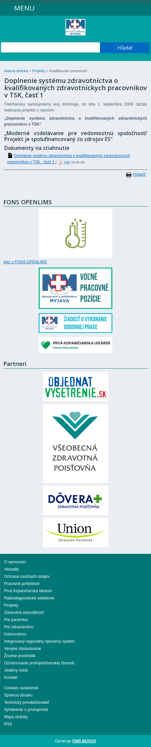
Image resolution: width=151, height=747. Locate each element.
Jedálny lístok (16, 670)
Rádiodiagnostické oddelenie (29, 598)
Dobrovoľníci (15, 634)
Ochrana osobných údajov (27, 576)
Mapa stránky (16, 717)
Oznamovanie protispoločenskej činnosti (39, 663)
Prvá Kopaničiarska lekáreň (28, 591)
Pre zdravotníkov (19, 627)
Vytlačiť (139, 174)
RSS (8, 724)
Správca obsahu (18, 695)
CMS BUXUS (84, 741)
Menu (24, 7)
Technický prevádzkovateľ (26, 702)
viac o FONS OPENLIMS (25, 262)
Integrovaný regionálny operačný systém (39, 641)
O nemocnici (15, 562)
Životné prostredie (20, 656)
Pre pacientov (16, 619)
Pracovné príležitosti (22, 583)
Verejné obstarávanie (22, 648)
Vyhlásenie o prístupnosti (26, 709)
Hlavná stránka (16, 71)
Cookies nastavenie (21, 688)
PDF (67, 162)
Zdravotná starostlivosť (24, 612)
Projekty (39, 71)
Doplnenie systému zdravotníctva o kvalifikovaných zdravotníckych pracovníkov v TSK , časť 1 (69, 158)
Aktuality (11, 569)
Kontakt (11, 677)
